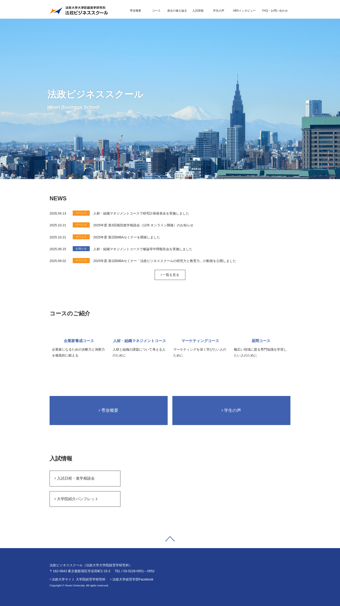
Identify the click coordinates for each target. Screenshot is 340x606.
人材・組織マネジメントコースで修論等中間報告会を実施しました (142, 249)
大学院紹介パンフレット (76, 499)
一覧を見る (170, 275)
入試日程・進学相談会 (75, 478)
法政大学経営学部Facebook (132, 579)
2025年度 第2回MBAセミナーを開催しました (126, 237)
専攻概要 (108, 410)
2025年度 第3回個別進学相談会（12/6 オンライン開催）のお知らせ (143, 225)
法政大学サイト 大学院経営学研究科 (79, 579)
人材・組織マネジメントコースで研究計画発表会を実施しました (141, 213)
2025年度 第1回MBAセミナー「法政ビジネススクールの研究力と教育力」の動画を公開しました (164, 261)
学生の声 (231, 410)
